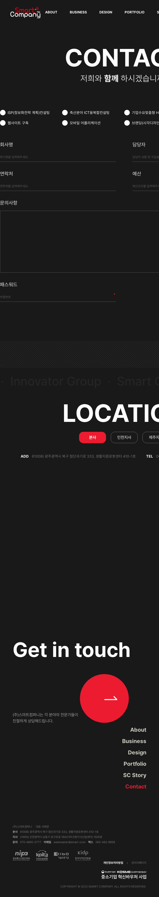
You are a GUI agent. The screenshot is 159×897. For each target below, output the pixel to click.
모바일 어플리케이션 (81, 123)
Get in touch (72, 680)
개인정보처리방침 (113, 862)
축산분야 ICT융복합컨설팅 (86, 112)
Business (78, 12)
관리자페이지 (138, 862)
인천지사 (124, 437)
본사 (92, 437)
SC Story (134, 775)
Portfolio (135, 12)
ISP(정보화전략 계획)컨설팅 (25, 112)
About (51, 12)
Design (105, 12)
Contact (135, 786)
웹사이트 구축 (14, 123)
